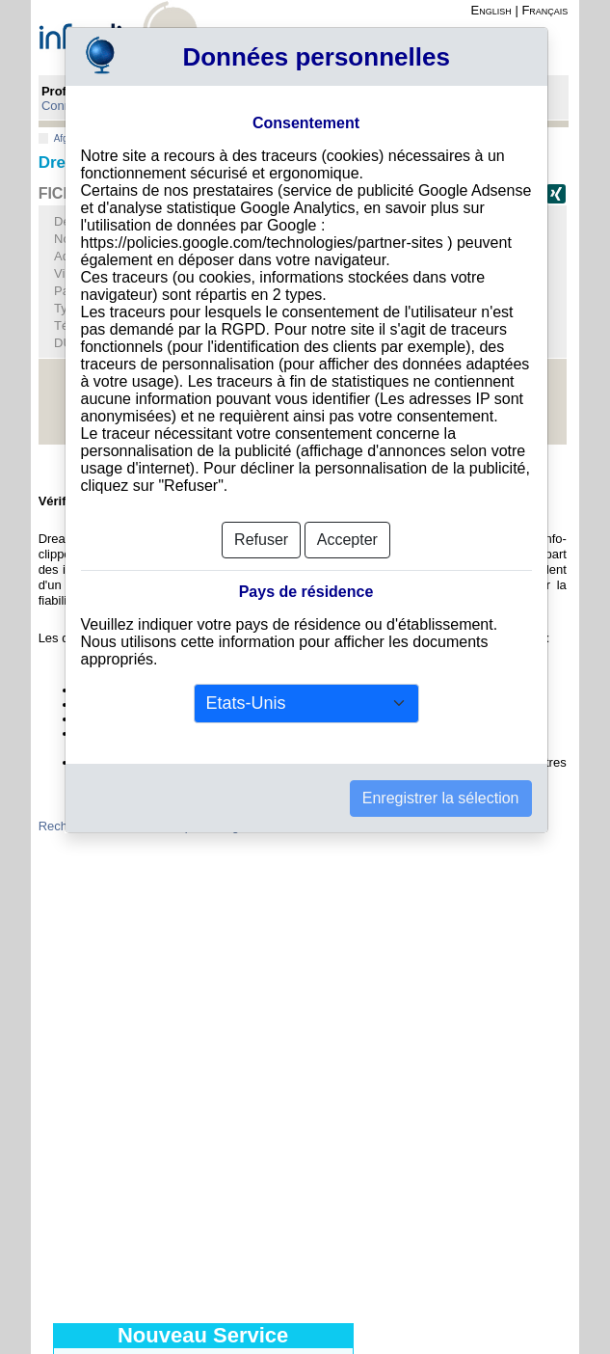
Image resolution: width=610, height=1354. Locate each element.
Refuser (261, 539)
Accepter (347, 539)
